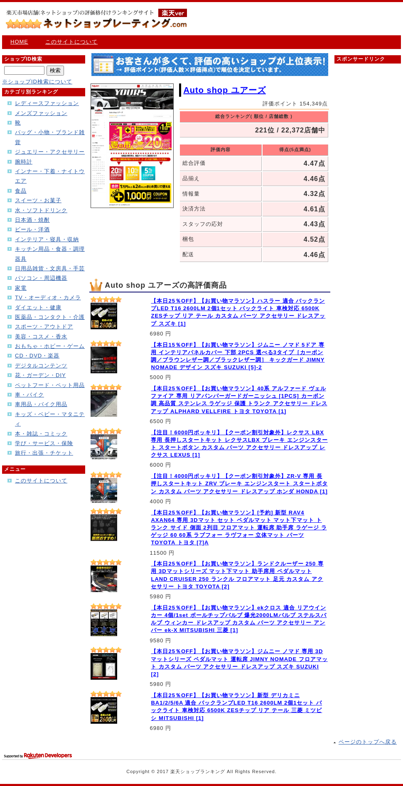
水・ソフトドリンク (41, 210)
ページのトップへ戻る (368, 742)
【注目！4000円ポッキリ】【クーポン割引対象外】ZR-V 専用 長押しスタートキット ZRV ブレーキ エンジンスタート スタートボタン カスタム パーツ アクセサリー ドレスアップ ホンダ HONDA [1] (239, 483)
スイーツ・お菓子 (38, 200)
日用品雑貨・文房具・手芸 (50, 268)
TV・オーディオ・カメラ (48, 297)
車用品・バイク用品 (41, 404)
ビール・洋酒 (32, 229)
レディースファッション (47, 103)
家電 (21, 288)
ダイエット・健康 (38, 307)
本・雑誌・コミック (41, 434)
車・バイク (29, 395)
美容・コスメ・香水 (41, 336)
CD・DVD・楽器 (37, 356)
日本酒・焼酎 (32, 220)
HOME (19, 42)
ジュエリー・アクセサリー (50, 152)
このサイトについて (71, 42)
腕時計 (23, 162)
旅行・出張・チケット (44, 453)
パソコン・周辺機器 (41, 278)
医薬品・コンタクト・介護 (50, 317)
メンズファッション (41, 113)
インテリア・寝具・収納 (47, 239)
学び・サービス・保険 (44, 443)
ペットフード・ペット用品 (50, 385)
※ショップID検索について (37, 81)
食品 (21, 191)
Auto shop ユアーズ (224, 90)
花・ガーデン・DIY (40, 375)
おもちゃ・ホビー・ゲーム (50, 346)
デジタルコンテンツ (41, 365)
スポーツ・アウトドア (44, 326)
